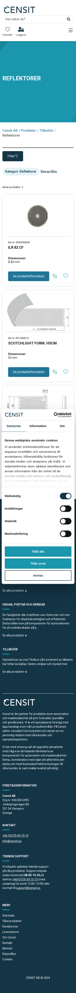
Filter (12, 156)
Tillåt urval (38, 563)
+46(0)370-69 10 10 (25, 879)
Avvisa (38, 575)
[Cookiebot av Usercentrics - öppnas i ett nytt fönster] (54, 414)
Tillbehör (46, 130)
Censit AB (10, 130)
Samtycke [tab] (13, 426)
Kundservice (10, 926)
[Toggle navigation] (70, 30)
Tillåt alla (38, 551)
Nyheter (7, 948)
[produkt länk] (38, 254)
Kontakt (7, 943)
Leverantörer (10, 932)
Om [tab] (62, 426)
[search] (38, 19)
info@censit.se (11, 841)
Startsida (8, 915)
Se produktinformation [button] (28, 276)
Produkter (28, 130)
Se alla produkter (14, 590)
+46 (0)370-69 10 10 (15, 835)
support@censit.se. (28, 888)
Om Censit (9, 937)
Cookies (7, 959)
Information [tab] (38, 426)
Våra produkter (12, 921)
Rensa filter (49, 171)
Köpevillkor (9, 953)
